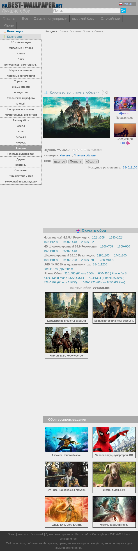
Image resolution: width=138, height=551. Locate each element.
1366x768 (106, 246)
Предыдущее (125, 108)
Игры (21, 131)
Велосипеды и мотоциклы (20, 64)
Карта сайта (83, 534)
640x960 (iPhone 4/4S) (113, 273)
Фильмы (20, 148)
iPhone (8, 25)
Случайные (110, 18)
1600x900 (123, 246)
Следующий (125, 134)
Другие (21, 159)
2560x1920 (88, 242)
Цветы (21, 125)
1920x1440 (70, 242)
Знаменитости (21, 86)
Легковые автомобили (21, 75)
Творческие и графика (21, 98)
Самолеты (20, 170)
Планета (75, 161)
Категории (12, 36)
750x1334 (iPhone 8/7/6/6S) (106, 277)
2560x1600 (88, 259)
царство (59, 161)
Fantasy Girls (21, 120)
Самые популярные (50, 18)
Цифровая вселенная (20, 109)
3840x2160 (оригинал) (58, 268)
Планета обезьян (93, 31)
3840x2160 (130, 167)
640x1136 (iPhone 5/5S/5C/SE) (64, 277)
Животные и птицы (21, 48)
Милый (20, 103)
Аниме (21, 53)
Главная (9, 18)
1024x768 (98, 237)
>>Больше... (102, 288)
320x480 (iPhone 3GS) (79, 273)
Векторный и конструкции (20, 181)
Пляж (21, 59)
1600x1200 (51, 242)
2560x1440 (70, 251)
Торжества (20, 81)
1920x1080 (51, 251)
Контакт (23, 534)
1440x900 (120, 255)
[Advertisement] (90, 61)
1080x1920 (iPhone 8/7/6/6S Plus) (103, 282)
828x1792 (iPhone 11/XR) (60, 282)
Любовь (21, 142)
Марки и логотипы (21, 70)
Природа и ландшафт (20, 153)
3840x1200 (100, 264)
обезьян (91, 161)
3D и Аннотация (21, 42)
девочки (21, 137)
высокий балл (83, 18)
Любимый (36, 534)
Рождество (21, 92)
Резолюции (13, 31)
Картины (20, 164)
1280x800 (103, 255)
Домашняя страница (59, 534)
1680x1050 (51, 259)
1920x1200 (70, 259)
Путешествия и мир (21, 176)
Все (25, 18)
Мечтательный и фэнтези (21, 114)
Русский (125, 4)
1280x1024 (116, 237)
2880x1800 (107, 259)
